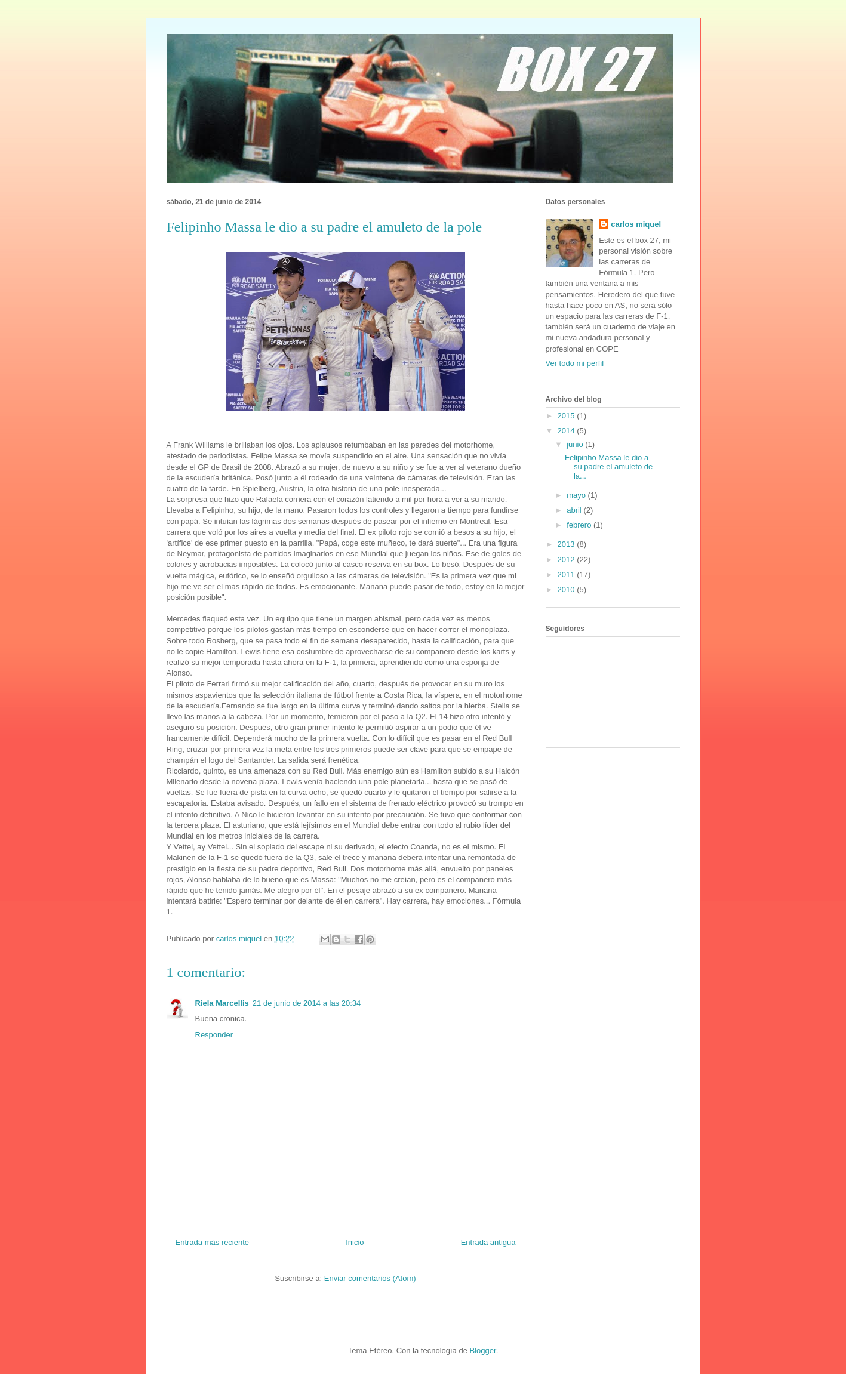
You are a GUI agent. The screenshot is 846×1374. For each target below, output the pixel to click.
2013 (567, 544)
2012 (567, 559)
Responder (214, 1034)
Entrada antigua (488, 1242)
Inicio (355, 1242)
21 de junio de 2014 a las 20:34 (307, 1003)
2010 (567, 589)
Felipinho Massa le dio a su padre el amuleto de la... (609, 466)
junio (576, 444)
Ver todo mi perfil (575, 363)
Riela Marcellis (222, 1003)
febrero (580, 524)
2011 (567, 574)
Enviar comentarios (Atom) (370, 1278)
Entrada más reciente (213, 1242)
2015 (567, 415)
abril (575, 510)
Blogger (483, 1350)
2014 (567, 430)
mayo (577, 495)
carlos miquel (636, 224)
